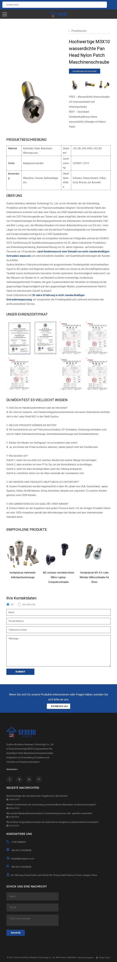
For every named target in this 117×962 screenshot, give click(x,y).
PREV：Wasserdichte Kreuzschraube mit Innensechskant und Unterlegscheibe (89, 101)
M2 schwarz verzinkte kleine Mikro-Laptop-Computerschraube (58, 577)
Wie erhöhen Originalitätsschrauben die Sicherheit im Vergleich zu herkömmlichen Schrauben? (52, 822)
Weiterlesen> (12, 769)
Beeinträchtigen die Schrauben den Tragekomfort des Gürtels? (37, 796)
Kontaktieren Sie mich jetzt (84, 71)
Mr (12, 604)
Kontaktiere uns (59, 706)
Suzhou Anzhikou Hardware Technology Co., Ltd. (34, 957)
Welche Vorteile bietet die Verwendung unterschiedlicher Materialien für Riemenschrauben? (51, 804)
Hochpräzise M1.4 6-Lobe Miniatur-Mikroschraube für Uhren (94, 577)
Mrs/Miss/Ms (28, 604)
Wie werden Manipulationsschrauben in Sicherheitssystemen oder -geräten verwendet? (49, 813)
